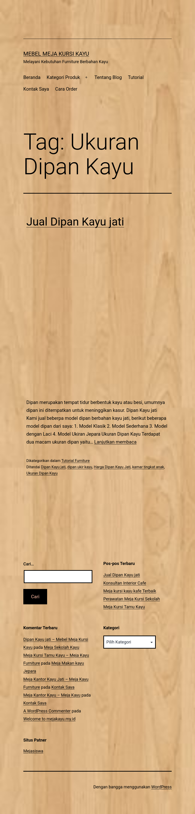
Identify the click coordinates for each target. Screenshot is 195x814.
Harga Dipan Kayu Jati (112, 467)
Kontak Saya (36, 89)
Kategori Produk (63, 77)
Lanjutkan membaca (115, 442)
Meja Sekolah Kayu (61, 647)
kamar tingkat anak (148, 467)
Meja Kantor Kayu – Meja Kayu (51, 695)
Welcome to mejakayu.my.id (49, 718)
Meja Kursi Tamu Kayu (124, 606)
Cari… (28, 563)
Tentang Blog (108, 77)
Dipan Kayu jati (53, 467)
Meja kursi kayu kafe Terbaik (129, 590)
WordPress (161, 786)
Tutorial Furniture (75, 460)
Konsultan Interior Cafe (124, 583)
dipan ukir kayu (79, 467)
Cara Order (66, 89)
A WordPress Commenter (47, 710)
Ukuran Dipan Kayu (42, 473)
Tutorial (136, 77)
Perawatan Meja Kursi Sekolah (131, 598)
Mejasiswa (33, 751)
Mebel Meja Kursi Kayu (56, 54)
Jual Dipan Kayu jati (75, 221)
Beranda (32, 77)
